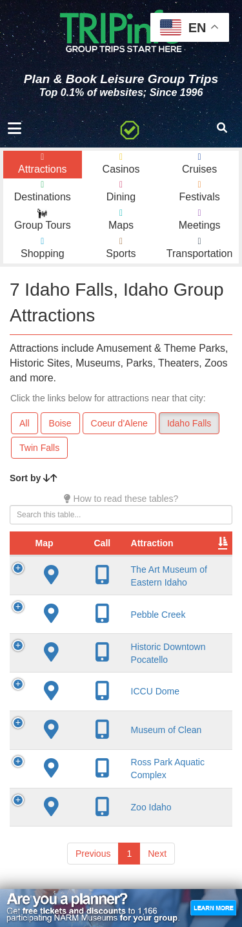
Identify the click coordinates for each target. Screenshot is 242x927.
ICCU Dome (119, 691)
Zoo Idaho (115, 807)
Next (157, 853)
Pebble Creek (122, 614)
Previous (93, 853)
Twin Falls (39, 448)
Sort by (33, 478)
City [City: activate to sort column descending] (198, 543)
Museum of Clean (130, 730)
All (24, 423)
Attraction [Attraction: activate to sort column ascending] (116, 543)
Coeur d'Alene (119, 423)
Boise (60, 423)
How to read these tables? (121, 498)
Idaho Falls (189, 423)
